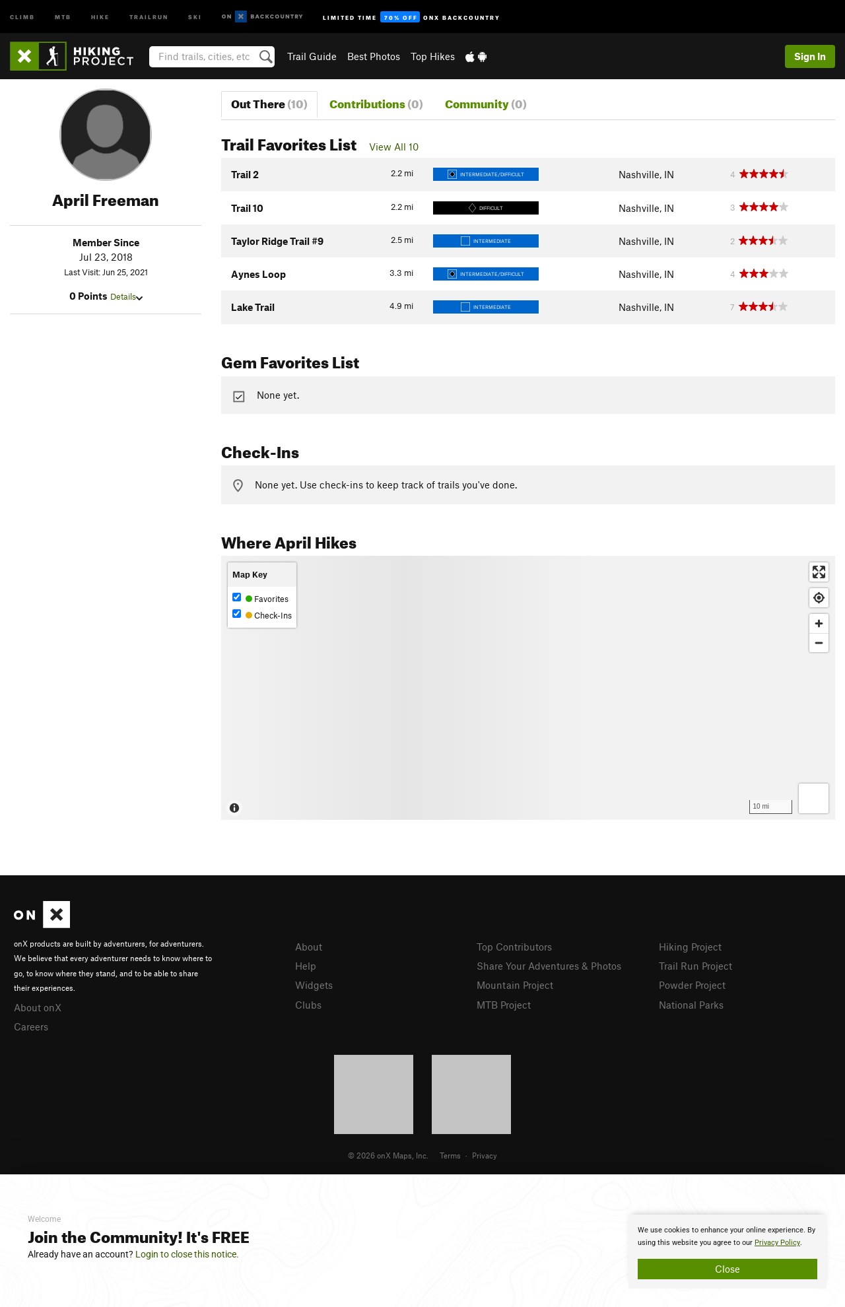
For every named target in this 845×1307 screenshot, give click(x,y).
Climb (22, 16)
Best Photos (373, 56)
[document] (727, 1251)
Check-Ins (262, 614)
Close (727, 1269)
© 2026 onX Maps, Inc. (388, 1155)
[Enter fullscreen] (818, 572)
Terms (450, 1155)
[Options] (813, 798)
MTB (63, 16)
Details (126, 296)
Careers (31, 1026)
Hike (100, 16)
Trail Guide (312, 56)
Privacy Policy (777, 1242)
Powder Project (692, 985)
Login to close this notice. (187, 1254)
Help (305, 966)
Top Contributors (514, 947)
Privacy (484, 1155)
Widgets (314, 985)
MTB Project (504, 1005)
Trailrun (148, 16)
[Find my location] (818, 597)
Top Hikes (433, 56)
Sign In (810, 56)
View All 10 (394, 146)
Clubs (308, 1005)
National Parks (691, 1005)
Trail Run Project (695, 966)
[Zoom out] (818, 642)
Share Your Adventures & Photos (549, 966)
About (308, 947)
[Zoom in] (818, 623)
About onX (37, 1007)
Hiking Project (690, 947)
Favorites (260, 598)
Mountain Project (515, 985)
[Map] (528, 688)
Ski (195, 16)
